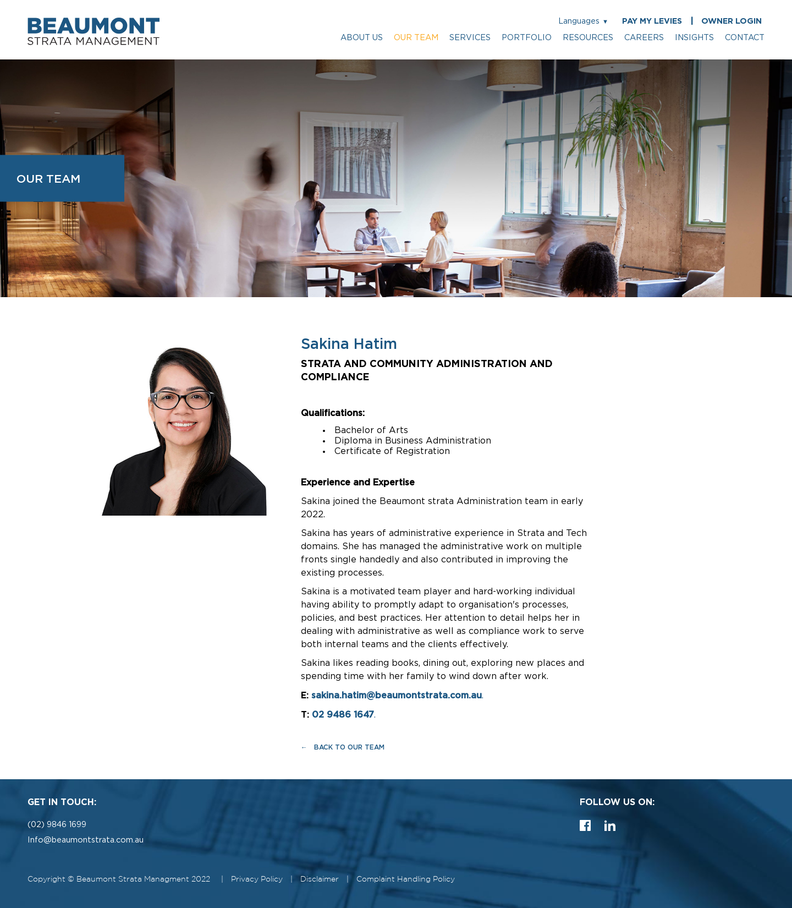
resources (588, 38)
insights (694, 38)
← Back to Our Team (342, 747)
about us (361, 38)
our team (416, 38)
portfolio (527, 38)
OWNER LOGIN (731, 21)
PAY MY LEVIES (652, 21)
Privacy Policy (257, 879)
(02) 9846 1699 (57, 825)
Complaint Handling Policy (405, 879)
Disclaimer (319, 879)
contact (745, 38)
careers (644, 38)
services (470, 38)
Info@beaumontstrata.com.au (86, 840)
